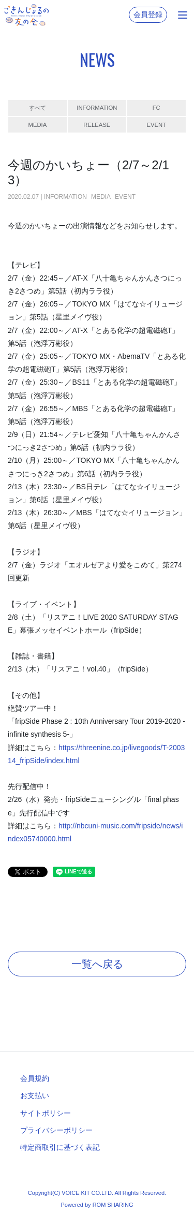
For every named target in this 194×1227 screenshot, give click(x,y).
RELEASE (96, 125)
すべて (37, 108)
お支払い (34, 1095)
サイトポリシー (45, 1113)
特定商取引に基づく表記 (60, 1147)
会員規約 (34, 1078)
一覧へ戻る (97, 964)
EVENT (156, 125)
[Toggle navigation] (182, 15)
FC (156, 108)
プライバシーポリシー (56, 1130)
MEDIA (37, 125)
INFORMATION (97, 108)
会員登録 (147, 14)
